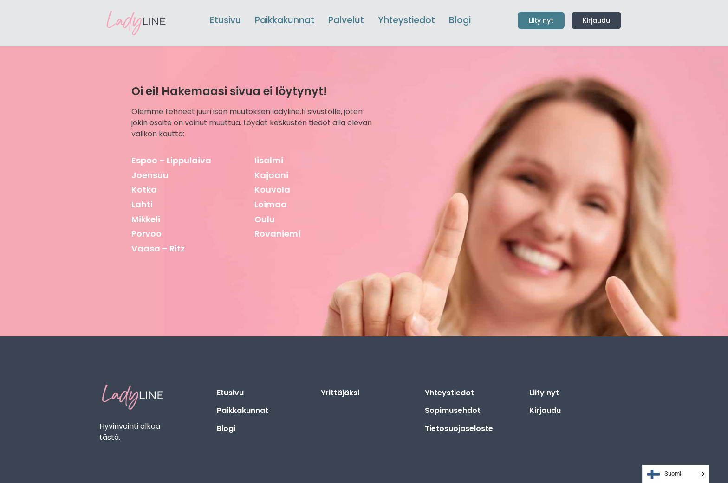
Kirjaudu (545, 410)
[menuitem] (284, 20)
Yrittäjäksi (340, 392)
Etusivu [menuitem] (225, 20)
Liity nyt (544, 392)
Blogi (226, 428)
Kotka (144, 189)
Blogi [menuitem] (460, 20)
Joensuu (150, 175)
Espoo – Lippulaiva (171, 160)
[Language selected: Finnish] (675, 474)
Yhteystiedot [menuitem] (406, 20)
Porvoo (146, 233)
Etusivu (230, 392)
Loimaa (270, 204)
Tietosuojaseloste (459, 428)
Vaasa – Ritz (158, 248)
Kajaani (271, 175)
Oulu (264, 219)
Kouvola (272, 189)
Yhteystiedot (449, 392)
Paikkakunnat (242, 410)
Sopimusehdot (453, 410)
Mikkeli (145, 219)
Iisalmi (268, 160)
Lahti (142, 204)
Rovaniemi (277, 233)
